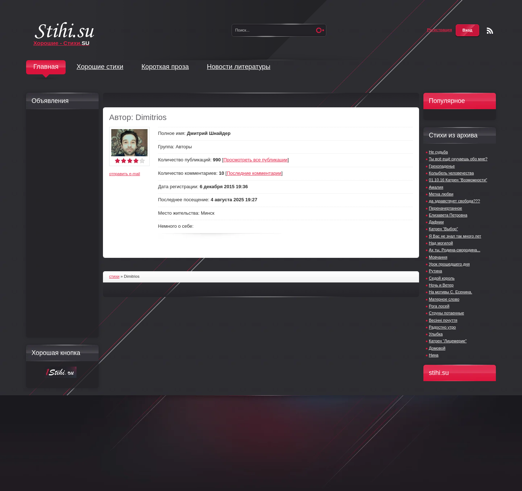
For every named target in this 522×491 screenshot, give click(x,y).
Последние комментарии (254, 173)
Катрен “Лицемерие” (448, 341)
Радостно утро (442, 327)
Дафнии (436, 222)
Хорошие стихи (99, 66)
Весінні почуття (443, 320)
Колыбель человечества (451, 173)
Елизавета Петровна (448, 215)
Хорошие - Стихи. (61, 43)
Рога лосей (439, 306)
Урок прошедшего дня (449, 264)
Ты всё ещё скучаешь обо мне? (458, 159)
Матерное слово (444, 299)
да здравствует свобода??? (454, 201)
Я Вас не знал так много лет (455, 236)
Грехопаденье (442, 166)
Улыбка (436, 334)
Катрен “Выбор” (443, 229)
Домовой (437, 348)
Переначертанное (445, 208)
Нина (433, 355)
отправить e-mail (124, 174)
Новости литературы (238, 66)
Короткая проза (165, 66)
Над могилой (441, 243)
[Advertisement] (61, 223)
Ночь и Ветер (441, 285)
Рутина (435, 271)
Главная (45, 66)
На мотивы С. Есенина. (450, 292)
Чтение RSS (490, 31)
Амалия (436, 187)
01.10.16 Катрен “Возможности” (458, 180)
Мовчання (438, 257)
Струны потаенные (446, 313)
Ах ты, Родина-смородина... (454, 250)
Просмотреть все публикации (255, 159)
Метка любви (441, 194)
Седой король (442, 278)
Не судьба (438, 152)
